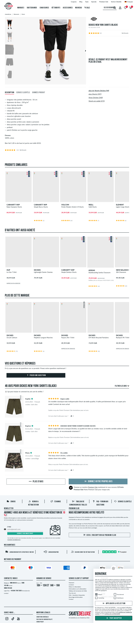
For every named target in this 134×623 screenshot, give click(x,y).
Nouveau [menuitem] (78, 8)
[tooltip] (32, 399)
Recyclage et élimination (76, 597)
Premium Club (92, 487)
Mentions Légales (43, 613)
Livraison (71, 585)
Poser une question (36, 375)
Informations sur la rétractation (77, 589)
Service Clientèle (123, 502)
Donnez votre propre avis (98, 481)
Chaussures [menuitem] (44, 8)
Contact (71, 599)
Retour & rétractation (75, 587)
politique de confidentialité (112, 614)
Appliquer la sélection (113, 603)
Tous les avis (72, 593)
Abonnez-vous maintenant (25, 533)
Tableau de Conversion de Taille (78, 591)
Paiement (71, 582)
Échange (55, 502)
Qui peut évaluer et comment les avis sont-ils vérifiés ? (24, 392)
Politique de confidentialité (44, 619)
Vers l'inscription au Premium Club (99, 535)
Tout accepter (114, 618)
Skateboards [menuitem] (32, 8)
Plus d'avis (35, 481)
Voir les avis (125, 33)
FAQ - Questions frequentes (77, 595)
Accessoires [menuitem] (68, 8)
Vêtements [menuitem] (56, 8)
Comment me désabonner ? (14, 539)
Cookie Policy (40, 622)
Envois (11, 502)
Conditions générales (42, 617)
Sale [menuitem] (87, 8)
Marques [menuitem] (20, 8)
